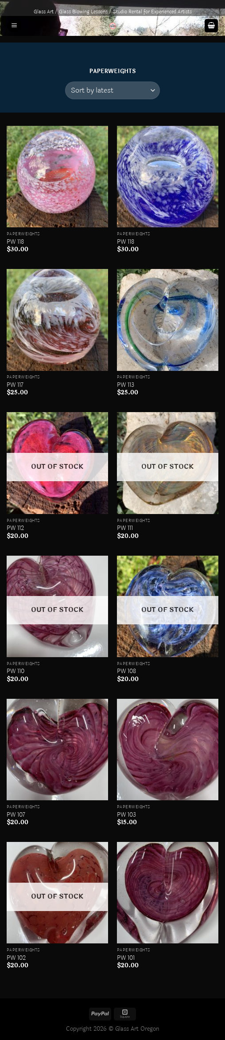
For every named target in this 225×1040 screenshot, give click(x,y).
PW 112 (15, 528)
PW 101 (126, 958)
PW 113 (125, 385)
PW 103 (126, 814)
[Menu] (14, 26)
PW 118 (15, 241)
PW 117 (15, 385)
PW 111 (125, 528)
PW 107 (16, 814)
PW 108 (126, 671)
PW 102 (16, 958)
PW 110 (15, 671)
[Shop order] (112, 90)
